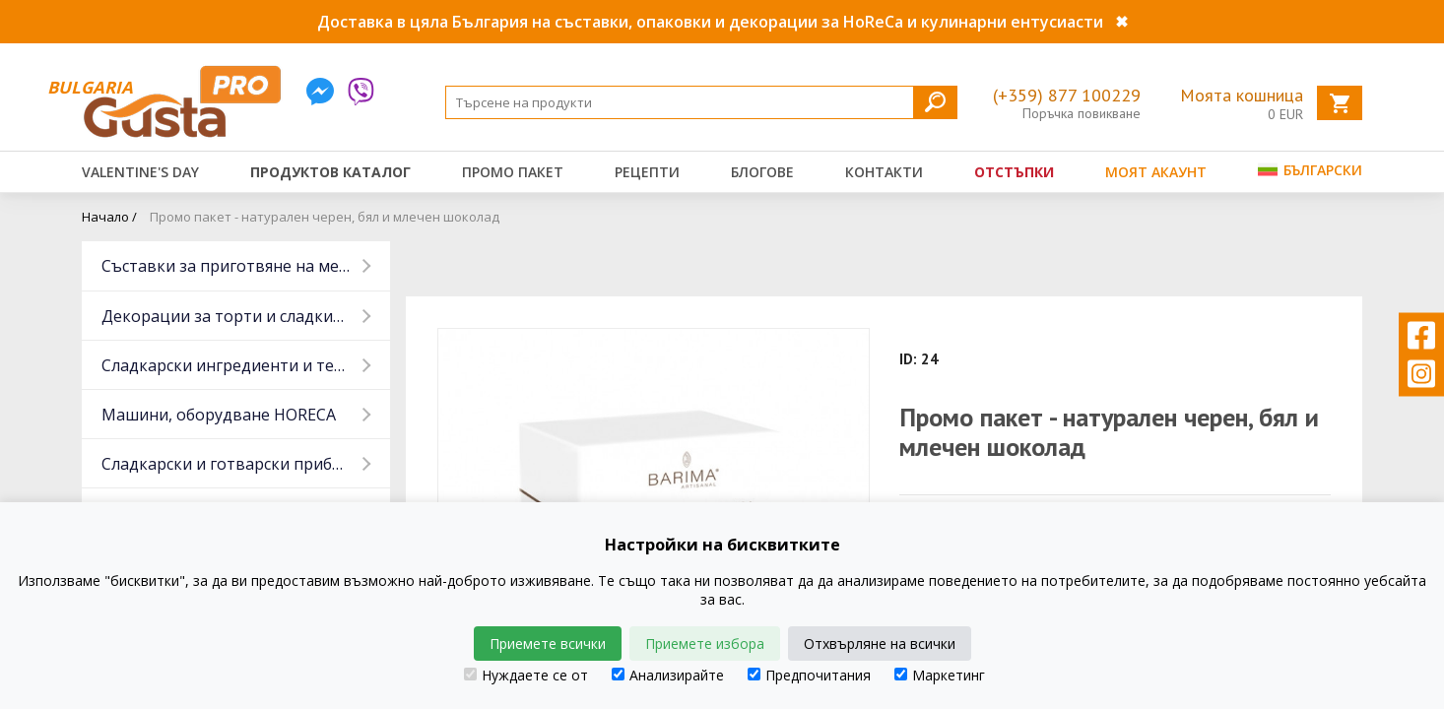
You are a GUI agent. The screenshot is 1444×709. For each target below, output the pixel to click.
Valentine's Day (140, 171)
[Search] (701, 102)
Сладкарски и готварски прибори (231, 464)
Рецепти (647, 171)
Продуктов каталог (330, 171)
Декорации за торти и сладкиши (229, 316)
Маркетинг (939, 675)
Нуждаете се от (526, 675)
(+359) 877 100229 (1067, 95)
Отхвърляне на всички (879, 643)
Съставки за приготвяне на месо (228, 266)
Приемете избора (704, 643)
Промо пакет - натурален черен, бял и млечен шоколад (324, 217)
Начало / (109, 217)
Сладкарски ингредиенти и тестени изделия (245, 365)
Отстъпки (1014, 171)
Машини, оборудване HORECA (218, 414)
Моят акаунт (1156, 171)
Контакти (884, 171)
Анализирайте (668, 675)
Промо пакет (512, 171)
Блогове (762, 171)
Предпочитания (809, 675)
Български (1310, 170)
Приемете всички (548, 643)
